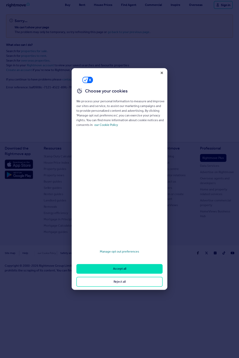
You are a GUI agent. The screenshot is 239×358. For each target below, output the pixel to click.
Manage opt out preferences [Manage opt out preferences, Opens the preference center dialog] (119, 251)
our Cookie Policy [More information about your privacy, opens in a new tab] (106, 125)
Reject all (120, 281)
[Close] (161, 72)
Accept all (119, 269)
